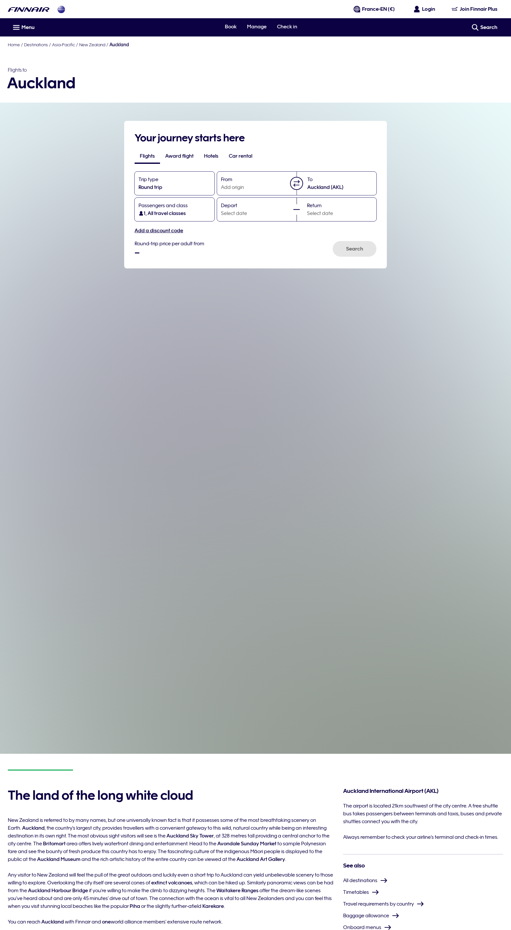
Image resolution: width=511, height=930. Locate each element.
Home (14, 44)
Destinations (36, 44)
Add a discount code (159, 231)
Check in (287, 27)
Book (231, 27)
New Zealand (92, 44)
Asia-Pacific (63, 44)
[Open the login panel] (424, 9)
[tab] (147, 156)
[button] (296, 183)
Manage (257, 27)
